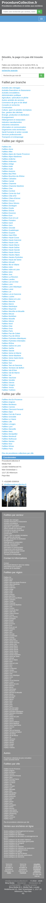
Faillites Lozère (8, 296)
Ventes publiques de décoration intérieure (17, 840)
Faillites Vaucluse (9, 378)
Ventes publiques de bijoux (12, 833)
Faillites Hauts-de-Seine (11, 260)
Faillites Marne (8, 304)
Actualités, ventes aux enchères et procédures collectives (37, 867)
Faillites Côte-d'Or (9, 196)
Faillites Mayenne (9, 309)
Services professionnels (11, 134)
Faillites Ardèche (8, 159)
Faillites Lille (7, 422)
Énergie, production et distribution (15, 115)
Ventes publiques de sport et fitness (15, 853)
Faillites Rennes (9, 808)
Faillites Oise (7, 326)
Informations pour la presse (13, 566)
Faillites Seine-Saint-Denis (12, 358)
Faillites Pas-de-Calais (11, 333)
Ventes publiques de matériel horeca (16, 850)
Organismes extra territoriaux (14, 130)
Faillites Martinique (9, 306)
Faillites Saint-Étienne (11, 812)
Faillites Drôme (8, 210)
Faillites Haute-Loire (10, 242)
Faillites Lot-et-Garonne (11, 294)
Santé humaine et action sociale (15, 132)
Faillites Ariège (8, 164)
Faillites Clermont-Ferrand (12, 409)
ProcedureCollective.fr (19, 2)
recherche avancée (10, 70)
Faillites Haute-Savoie (11, 250)
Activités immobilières (11, 93)
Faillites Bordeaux (9, 404)
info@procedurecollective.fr (15, 484)
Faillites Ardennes (9, 161)
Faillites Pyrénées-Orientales (13, 341)
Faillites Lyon (7, 426)
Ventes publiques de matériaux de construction (19, 848)
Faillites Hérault (8, 262)
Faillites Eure (7, 215)
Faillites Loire (7, 284)
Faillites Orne (7, 328)
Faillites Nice (7, 444)
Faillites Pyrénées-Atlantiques (14, 338)
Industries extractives (10, 125)
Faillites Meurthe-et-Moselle (13, 311)
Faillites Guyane (8, 233)
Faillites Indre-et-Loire (11, 269)
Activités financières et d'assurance (16, 90)
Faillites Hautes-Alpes (11, 255)
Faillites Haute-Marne (10, 245)
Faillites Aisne (7, 149)
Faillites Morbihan (9, 316)
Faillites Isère (7, 272)
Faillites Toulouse (9, 817)
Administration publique (11, 95)
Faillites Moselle (8, 319)
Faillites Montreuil (9, 436)
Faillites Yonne (8, 387)
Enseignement (8, 117)
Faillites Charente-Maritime (13, 186)
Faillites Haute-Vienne (11, 252)
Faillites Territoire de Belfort (13, 368)
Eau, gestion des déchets (12, 112)
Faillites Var (6, 375)
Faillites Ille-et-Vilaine (10, 265)
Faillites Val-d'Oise (9, 370)
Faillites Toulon (8, 815)
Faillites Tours (8, 819)
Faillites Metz (7, 431)
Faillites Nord (7, 323)
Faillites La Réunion (10, 277)
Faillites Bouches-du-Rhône (13, 176)
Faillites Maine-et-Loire (11, 299)
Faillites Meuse (8, 314)
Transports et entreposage (12, 137)
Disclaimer (21, 883)
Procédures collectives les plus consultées (17, 758)
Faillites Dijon (7, 412)
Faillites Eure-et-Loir (10, 218)
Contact (6, 563)
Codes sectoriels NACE (11, 760)
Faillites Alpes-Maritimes (12, 156)
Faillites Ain (6, 147)
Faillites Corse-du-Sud (11, 193)
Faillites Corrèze (8, 191)
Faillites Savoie (8, 351)
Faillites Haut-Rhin (9, 235)
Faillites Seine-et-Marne (11, 353)
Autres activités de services (13, 100)
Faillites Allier (7, 151)
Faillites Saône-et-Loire (11, 346)
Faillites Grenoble (9, 417)
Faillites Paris (7, 331)
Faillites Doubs (8, 208)
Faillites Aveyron (8, 171)
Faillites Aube (7, 166)
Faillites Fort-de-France (11, 414)
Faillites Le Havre (9, 419)
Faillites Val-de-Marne (11, 373)
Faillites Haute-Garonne (11, 240)
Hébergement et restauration (13, 120)
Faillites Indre (7, 267)
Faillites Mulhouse (9, 439)
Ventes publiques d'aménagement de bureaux (19, 831)
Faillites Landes (8, 279)
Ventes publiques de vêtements (14, 857)
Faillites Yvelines (8, 390)
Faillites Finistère (9, 220)
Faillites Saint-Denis (10, 810)
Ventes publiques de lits (11, 845)
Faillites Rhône (8, 343)
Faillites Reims (8, 807)
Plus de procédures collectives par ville (17, 453)
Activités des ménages (11, 88)
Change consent (30, 885)
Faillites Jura (7, 274)
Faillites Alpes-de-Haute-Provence (16, 154)
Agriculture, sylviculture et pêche (15, 98)
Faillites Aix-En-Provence (12, 399)
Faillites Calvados (9, 179)
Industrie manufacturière (12, 122)
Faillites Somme (8, 360)
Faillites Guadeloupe (10, 230)
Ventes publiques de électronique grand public (19, 841)
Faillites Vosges (8, 385)
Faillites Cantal (8, 181)
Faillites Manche (8, 301)
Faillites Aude (7, 169)
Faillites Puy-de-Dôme (11, 336)
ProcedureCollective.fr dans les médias (16, 565)
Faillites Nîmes (8, 446)
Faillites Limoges (9, 424)
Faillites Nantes (8, 441)
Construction (7, 107)
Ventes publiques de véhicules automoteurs (18, 855)
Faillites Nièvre (8, 321)
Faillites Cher (7, 188)
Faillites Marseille (9, 429)
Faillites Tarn (7, 363)
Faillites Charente (9, 183)
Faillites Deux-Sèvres (10, 203)
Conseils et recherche (11, 105)
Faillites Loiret (7, 289)
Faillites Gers (7, 225)
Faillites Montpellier (10, 434)
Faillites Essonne (9, 213)
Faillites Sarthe (8, 348)
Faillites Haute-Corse (10, 237)
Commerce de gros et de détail (14, 102)
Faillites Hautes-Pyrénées (12, 257)
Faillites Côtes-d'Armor (11, 198)
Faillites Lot (6, 292)
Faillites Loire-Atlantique (11, 287)
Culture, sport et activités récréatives (17, 110)
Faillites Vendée (8, 380)
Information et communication (14, 127)
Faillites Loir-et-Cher (10, 282)
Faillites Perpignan (10, 805)
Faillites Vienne (8, 382)
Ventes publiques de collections (14, 834)
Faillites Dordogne (9, 206)
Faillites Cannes (8, 407)
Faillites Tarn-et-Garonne (12, 365)
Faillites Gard (7, 223)
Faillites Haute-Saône (10, 247)
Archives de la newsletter (12, 568)
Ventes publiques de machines (14, 846)
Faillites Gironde (8, 228)
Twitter (9, 873)
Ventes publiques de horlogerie (14, 843)
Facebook (23, 873)
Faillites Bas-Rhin (9, 174)
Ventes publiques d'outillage (13, 852)
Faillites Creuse (8, 201)
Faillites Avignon (8, 402)
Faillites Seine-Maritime (11, 355)
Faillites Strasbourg (10, 813)
